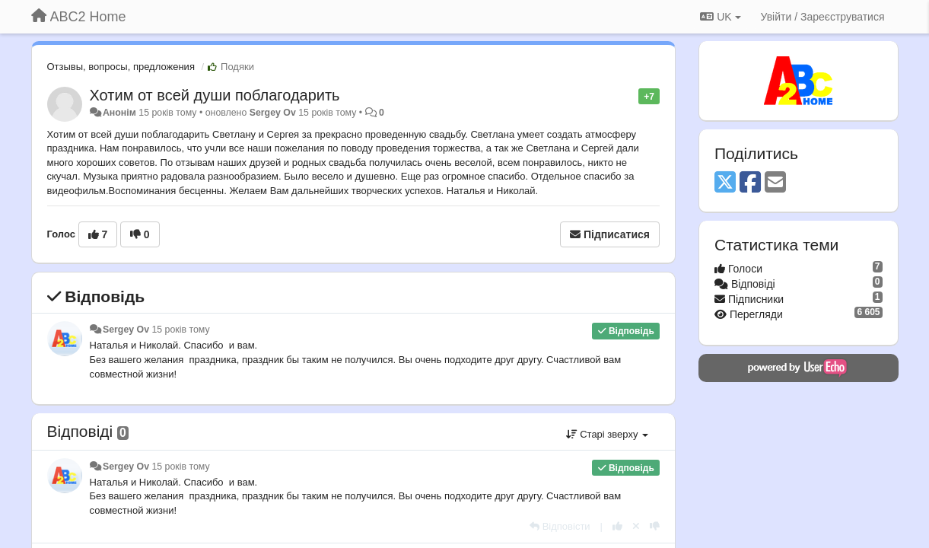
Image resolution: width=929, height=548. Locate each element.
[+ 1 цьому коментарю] (617, 526)
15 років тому (180, 329)
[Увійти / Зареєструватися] (823, 17)
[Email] (775, 183)
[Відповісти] (560, 526)
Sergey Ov (273, 112)
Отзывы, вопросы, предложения (121, 66)
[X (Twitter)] (725, 183)
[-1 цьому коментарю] (655, 526)
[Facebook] (750, 183)
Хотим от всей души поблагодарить (215, 95)
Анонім (119, 112)
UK (720, 17)
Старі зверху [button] (607, 434)
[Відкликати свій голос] (636, 526)
